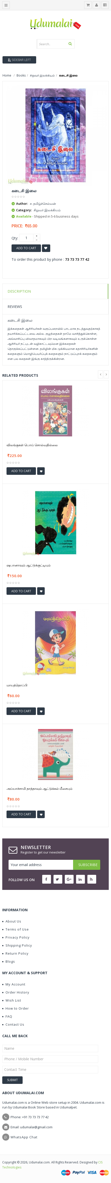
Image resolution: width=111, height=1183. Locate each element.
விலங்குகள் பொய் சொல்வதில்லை (32, 445)
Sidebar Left (19, 60)
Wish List (11, 1000)
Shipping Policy (17, 945)
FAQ (7, 1016)
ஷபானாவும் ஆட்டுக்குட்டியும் (28, 565)
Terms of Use (15, 929)
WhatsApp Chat (24, 1137)
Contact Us (13, 1024)
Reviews (15, 306)
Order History (15, 992)
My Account (13, 984)
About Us (11, 921)
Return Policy (15, 953)
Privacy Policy (16, 937)
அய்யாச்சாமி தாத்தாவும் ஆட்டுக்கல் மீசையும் (39, 788)
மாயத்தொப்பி (17, 685)
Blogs (8, 961)
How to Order (15, 1008)
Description (19, 291)
